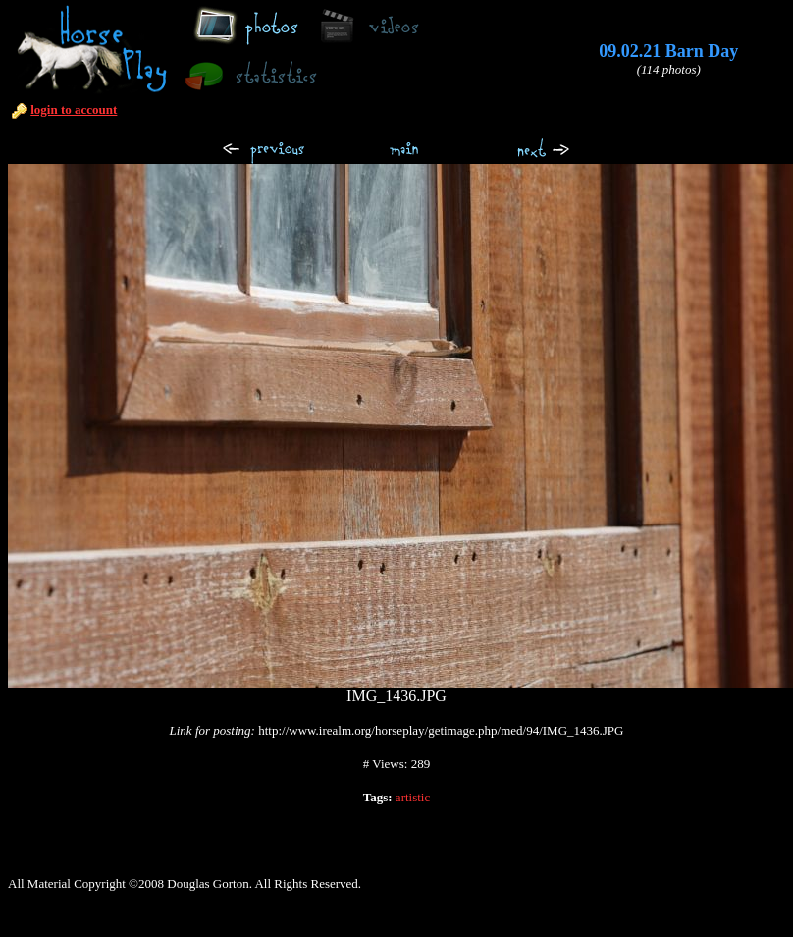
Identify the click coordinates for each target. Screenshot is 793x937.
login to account (73, 109)
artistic (413, 797)
